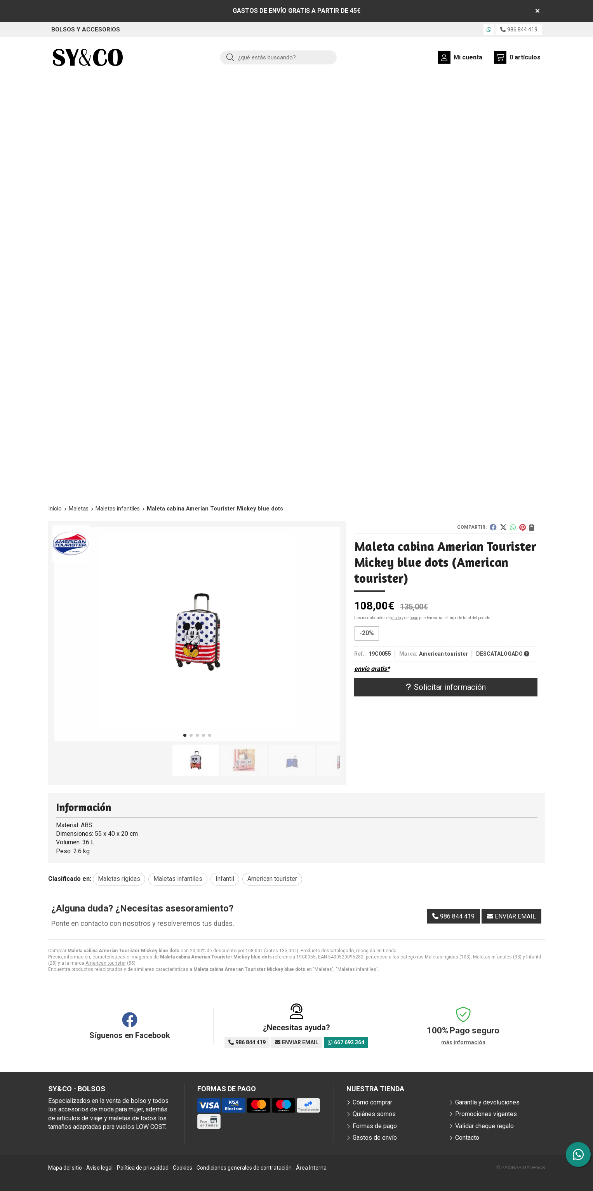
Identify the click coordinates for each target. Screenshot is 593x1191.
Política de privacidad (143, 1168)
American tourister (105, 963)
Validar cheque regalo (484, 1126)
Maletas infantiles (492, 957)
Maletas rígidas (441, 957)
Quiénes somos (374, 1114)
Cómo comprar (372, 1102)
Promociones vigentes (486, 1114)
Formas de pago (375, 1126)
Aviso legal (99, 1168)
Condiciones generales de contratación (244, 1168)
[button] (184, 735)
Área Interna (311, 1168)
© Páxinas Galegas (521, 1167)
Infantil (533, 957)
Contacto (467, 1137)
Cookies (182, 1168)
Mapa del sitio (65, 1168)
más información (463, 1042)
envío (396, 618)
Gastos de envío (375, 1137)
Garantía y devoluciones (487, 1102)
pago (413, 618)
